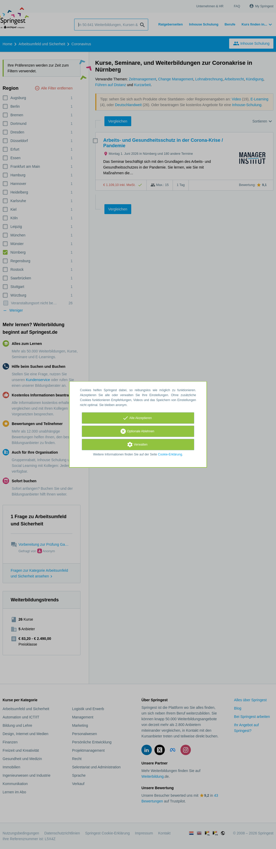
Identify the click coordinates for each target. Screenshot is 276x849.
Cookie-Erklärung (170, 454)
